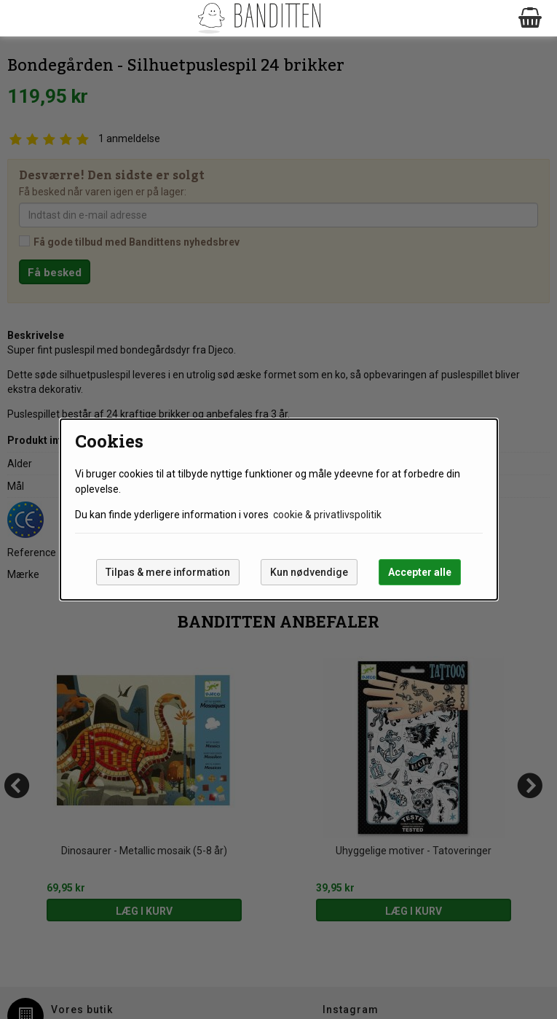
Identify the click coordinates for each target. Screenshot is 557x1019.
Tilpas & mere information (168, 572)
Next (530, 47)
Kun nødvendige (309, 572)
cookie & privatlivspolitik (327, 514)
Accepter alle (419, 572)
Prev (26, 47)
